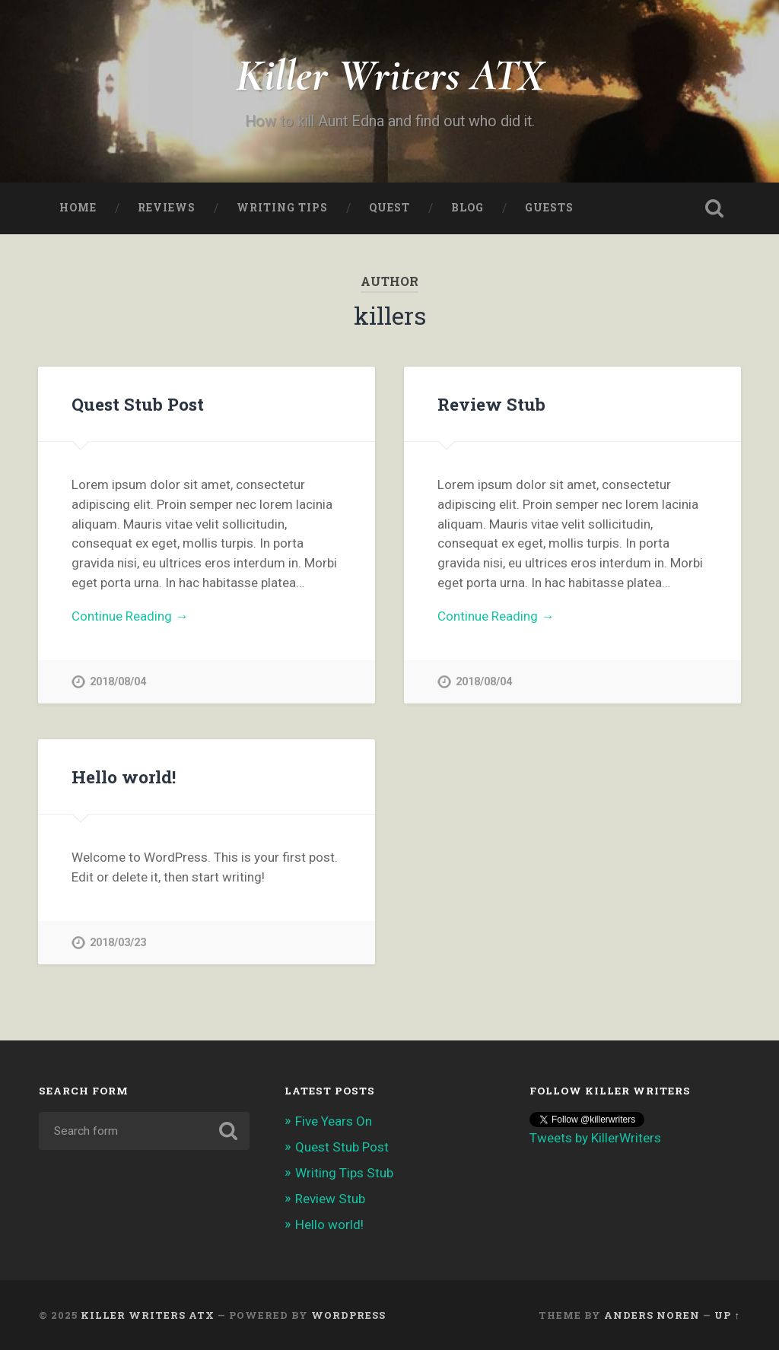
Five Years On (333, 1121)
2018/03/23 (118, 942)
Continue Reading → (130, 616)
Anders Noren (652, 1315)
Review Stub (491, 403)
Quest (389, 207)
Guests (549, 207)
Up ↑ (726, 1315)
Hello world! (124, 776)
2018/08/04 (118, 681)
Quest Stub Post (138, 403)
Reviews (167, 207)
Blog (467, 207)
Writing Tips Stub (344, 1172)
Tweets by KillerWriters (595, 1137)
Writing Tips (282, 207)
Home (78, 207)
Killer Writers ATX (390, 75)
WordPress (348, 1315)
